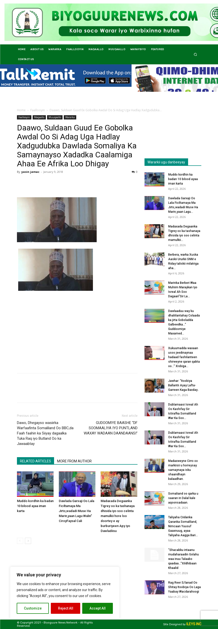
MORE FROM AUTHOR (74, 461)
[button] (195, 54)
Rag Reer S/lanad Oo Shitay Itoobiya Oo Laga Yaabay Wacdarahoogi (184, 587)
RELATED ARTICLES (35, 461)
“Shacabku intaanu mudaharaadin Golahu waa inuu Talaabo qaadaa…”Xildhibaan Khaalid (183, 559)
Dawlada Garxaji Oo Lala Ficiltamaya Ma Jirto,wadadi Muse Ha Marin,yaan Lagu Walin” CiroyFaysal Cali (76, 511)
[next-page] (28, 541)
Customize (33, 608)
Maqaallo (39, 117)
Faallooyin (37, 110)
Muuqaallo (55, 117)
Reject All (65, 608)
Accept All (97, 608)
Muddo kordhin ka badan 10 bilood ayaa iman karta (35, 506)
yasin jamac (30, 172)
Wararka (70, 117)
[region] (65, 593)
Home (21, 110)
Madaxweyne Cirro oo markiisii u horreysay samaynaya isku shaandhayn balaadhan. (183, 470)
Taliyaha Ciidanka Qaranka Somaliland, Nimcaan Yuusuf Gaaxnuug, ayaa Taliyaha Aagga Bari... (183, 526)
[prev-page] (20, 541)
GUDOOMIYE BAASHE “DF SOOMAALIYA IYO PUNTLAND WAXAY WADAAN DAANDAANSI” (111, 427)
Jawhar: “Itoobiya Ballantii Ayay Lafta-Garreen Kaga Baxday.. (183, 385)
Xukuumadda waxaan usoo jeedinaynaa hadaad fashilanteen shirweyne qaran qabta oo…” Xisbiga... (184, 357)
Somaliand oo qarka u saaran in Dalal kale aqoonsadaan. (183, 498)
